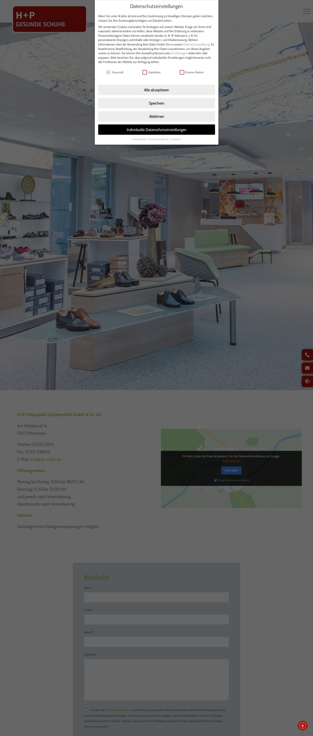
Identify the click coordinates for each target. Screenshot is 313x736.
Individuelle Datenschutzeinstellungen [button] (156, 123)
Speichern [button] (156, 96)
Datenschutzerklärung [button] (158, 132)
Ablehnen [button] (156, 109)
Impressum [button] (175, 132)
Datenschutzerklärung (196, 38)
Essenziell (114, 66)
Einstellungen (179, 46)
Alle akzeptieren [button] (156, 83)
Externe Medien (192, 66)
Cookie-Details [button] (139, 132)
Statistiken (151, 66)
